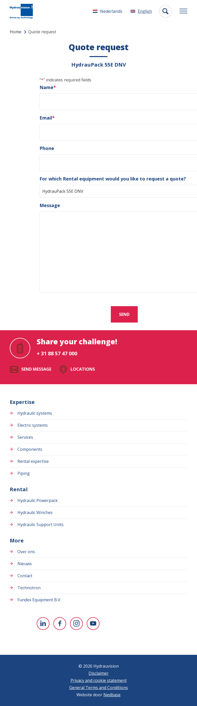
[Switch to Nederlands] (107, 11)
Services (25, 437)
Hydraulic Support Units (40, 524)
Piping (23, 473)
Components (29, 449)
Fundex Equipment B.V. (39, 600)
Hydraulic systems (34, 413)
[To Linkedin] (43, 623)
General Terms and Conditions (98, 687)
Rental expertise (33, 461)
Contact (24, 576)
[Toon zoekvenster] (165, 11)
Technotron (29, 588)
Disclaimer (98, 673)
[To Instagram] (76, 623)
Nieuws (24, 563)
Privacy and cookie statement (99, 680)
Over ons (26, 551)
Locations (83, 369)
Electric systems (32, 425)
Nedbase (112, 695)
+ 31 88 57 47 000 (57, 353)
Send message (36, 369)
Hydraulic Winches (35, 512)
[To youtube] (93, 623)
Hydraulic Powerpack (37, 500)
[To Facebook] (59, 623)
